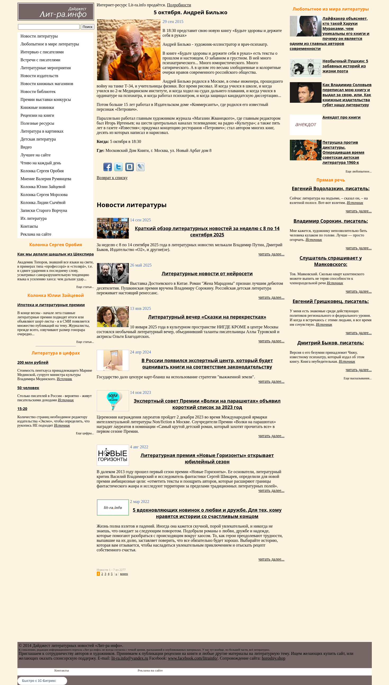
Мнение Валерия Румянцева (46, 178)
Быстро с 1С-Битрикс (39, 681)
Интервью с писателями (42, 52)
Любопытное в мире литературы (50, 44)
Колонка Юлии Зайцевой (43, 186)
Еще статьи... (85, 287)
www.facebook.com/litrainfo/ (193, 658)
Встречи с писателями (41, 60)
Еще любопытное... (359, 171)
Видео (26, 147)
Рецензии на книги (37, 115)
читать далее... (271, 254)
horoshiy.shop (273, 658)
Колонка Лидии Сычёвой (43, 202)
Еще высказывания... (358, 378)
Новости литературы (39, 36)
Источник (64, 379)
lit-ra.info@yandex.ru (129, 658)
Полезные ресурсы (37, 123)
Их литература (34, 218)
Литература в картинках (42, 131)
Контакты (29, 226)
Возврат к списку (112, 177)
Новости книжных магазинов (47, 83)
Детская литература (38, 139)
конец (124, 574)
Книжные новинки (37, 107)
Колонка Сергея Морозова (44, 194)
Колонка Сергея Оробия (42, 171)
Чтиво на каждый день (41, 163)
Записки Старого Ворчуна (44, 210)
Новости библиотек (38, 91)
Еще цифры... (85, 433)
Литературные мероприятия (46, 68)
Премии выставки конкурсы (46, 99)
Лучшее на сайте (36, 155)
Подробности (179, 5)
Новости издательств (39, 75)
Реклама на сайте (36, 234)
